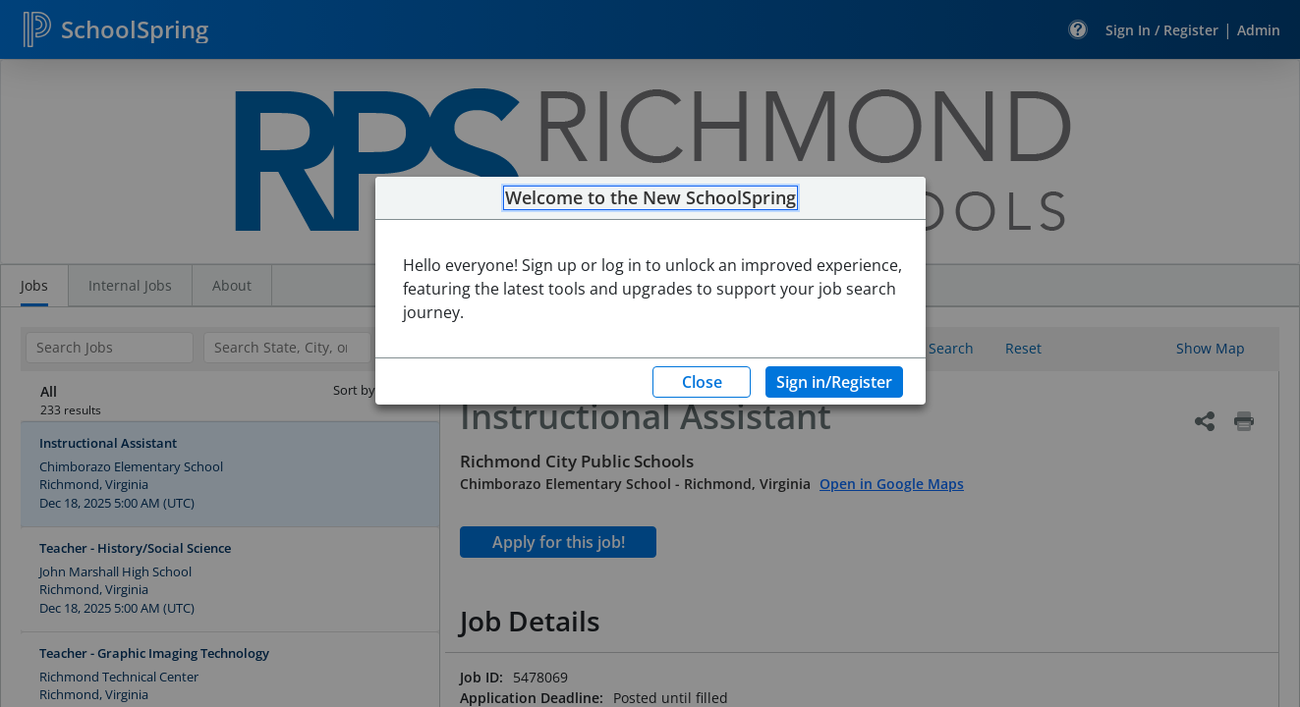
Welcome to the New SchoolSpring (650, 198)
